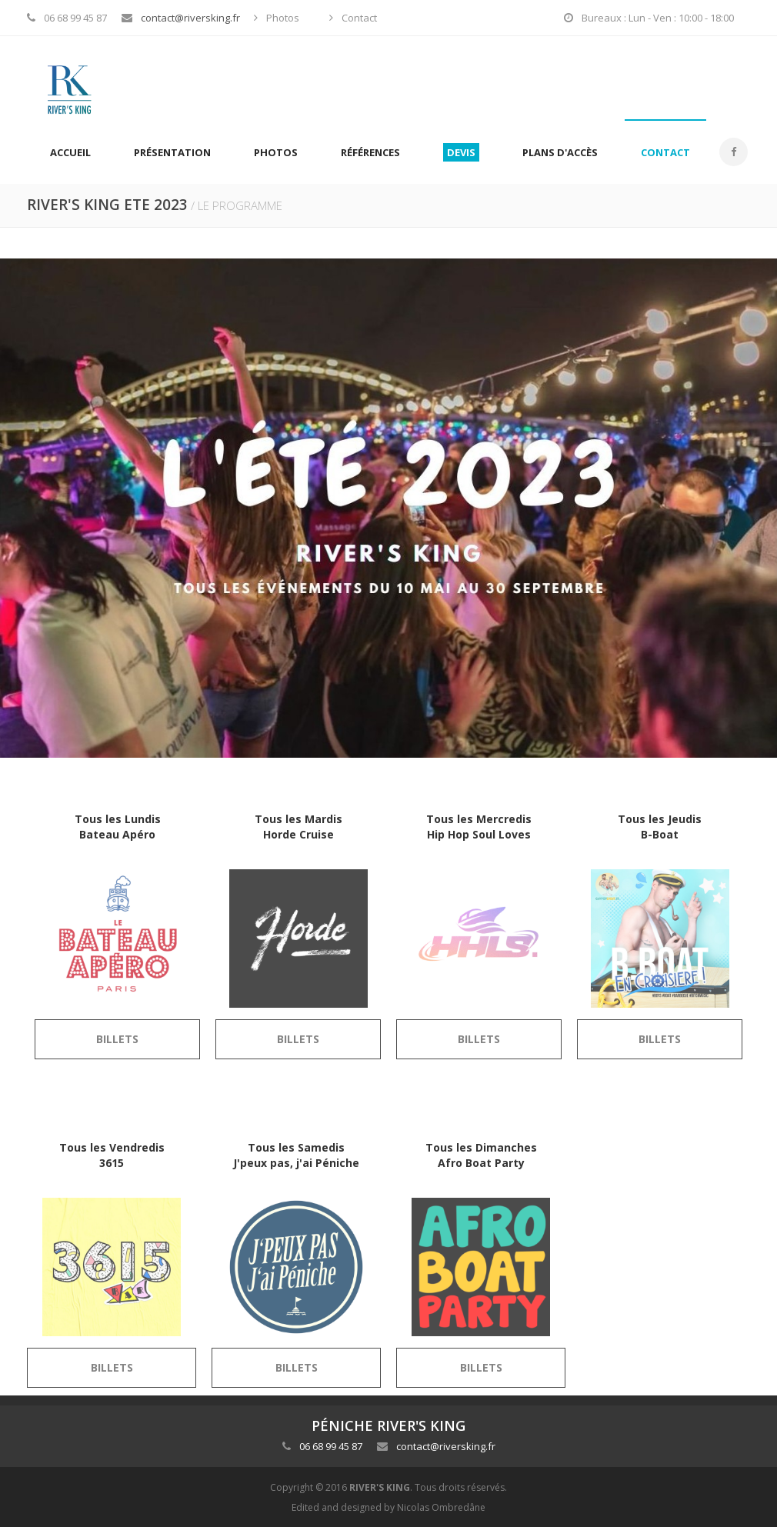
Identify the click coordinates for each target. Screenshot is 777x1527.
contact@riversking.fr (190, 18)
